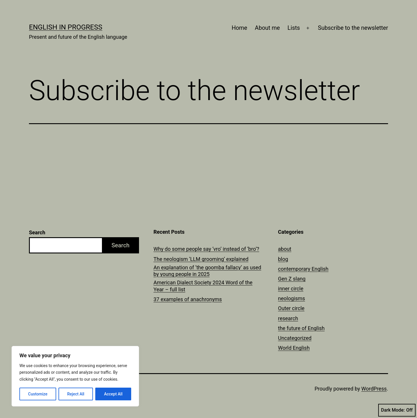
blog (283, 259)
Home (239, 27)
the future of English (301, 328)
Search (37, 232)
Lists (294, 27)
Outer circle (291, 308)
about (284, 249)
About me (267, 27)
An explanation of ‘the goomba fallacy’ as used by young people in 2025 (207, 270)
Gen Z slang (292, 279)
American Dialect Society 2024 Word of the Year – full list (203, 285)
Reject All (75, 394)
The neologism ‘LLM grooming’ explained (200, 259)
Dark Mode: (397, 410)
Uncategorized (295, 338)
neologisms (291, 298)
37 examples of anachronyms (187, 299)
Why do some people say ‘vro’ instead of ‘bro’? (206, 249)
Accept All (113, 394)
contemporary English (303, 269)
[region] (75, 376)
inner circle (290, 289)
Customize (37, 394)
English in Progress (65, 27)
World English (294, 348)
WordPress (374, 389)
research (288, 318)
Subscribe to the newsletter (353, 27)
